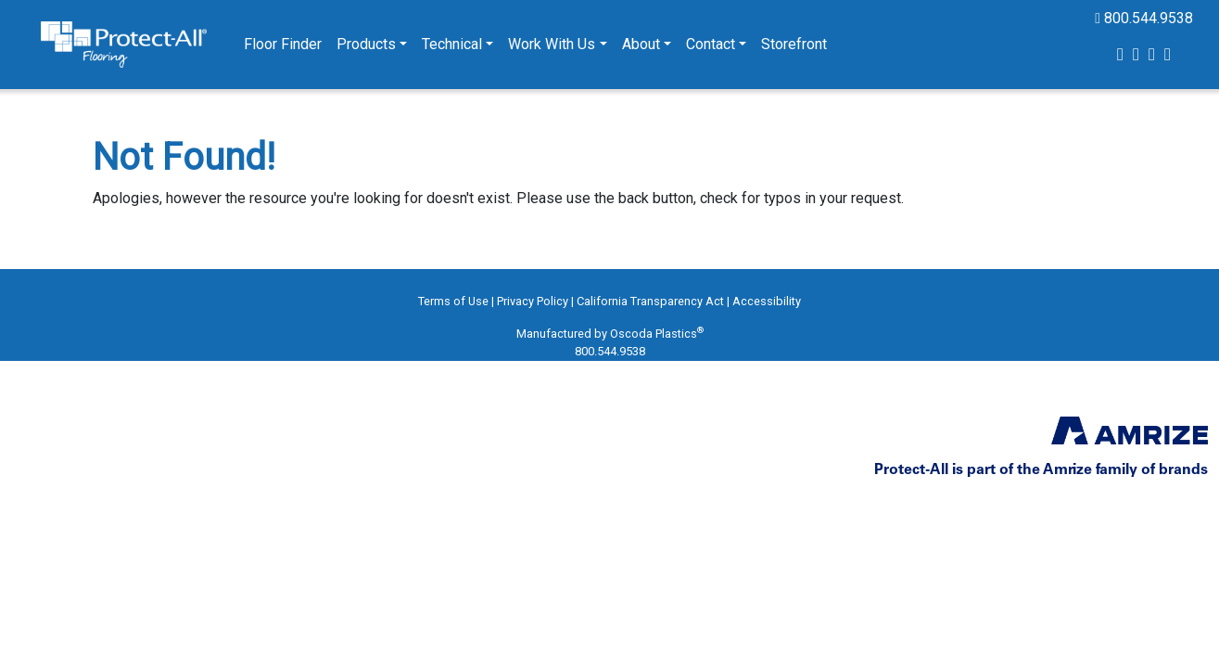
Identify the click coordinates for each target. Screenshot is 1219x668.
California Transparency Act (650, 301)
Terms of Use (453, 301)
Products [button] (366, 44)
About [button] (641, 44)
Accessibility (766, 301)
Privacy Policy (532, 301)
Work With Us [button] (551, 44)
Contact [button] (710, 44)
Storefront (794, 44)
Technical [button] (452, 44)
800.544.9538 (1144, 18)
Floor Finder (283, 44)
